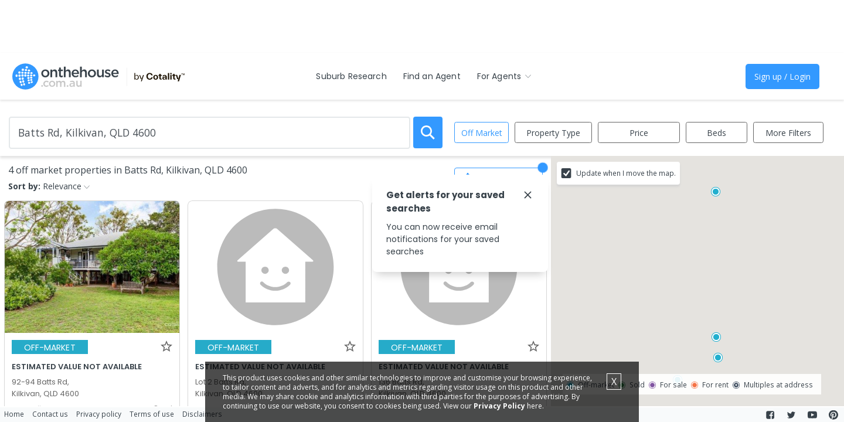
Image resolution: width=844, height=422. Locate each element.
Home (14, 413)
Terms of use (152, 413)
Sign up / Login (782, 76)
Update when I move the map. (626, 173)
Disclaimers (202, 413)
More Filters (788, 132)
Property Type (553, 132)
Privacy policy (98, 413)
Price (638, 132)
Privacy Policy (499, 406)
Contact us (50, 413)
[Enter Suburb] (209, 133)
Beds (716, 132)
